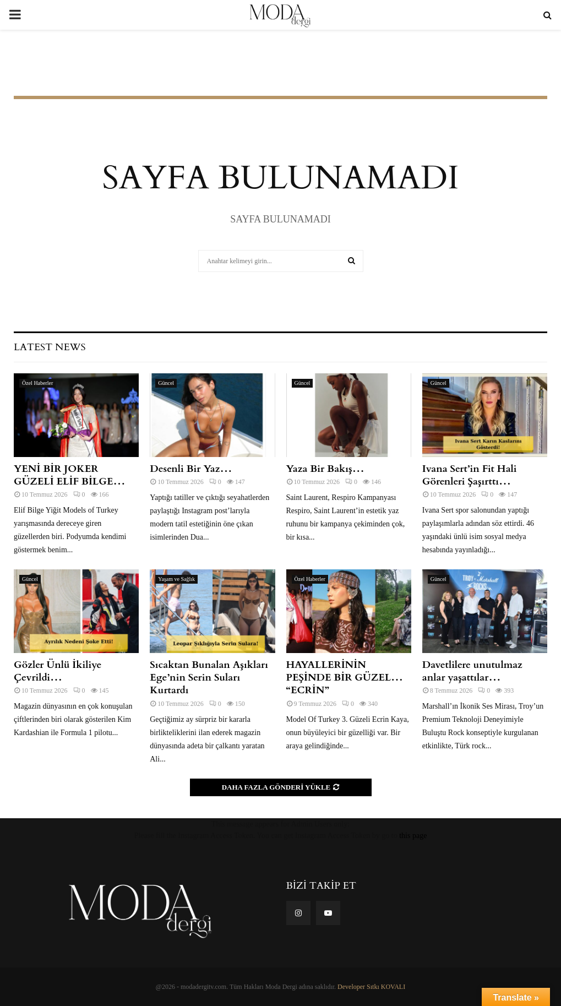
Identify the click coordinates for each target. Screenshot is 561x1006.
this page (413, 835)
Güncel (166, 383)
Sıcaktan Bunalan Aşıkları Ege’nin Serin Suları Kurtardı (209, 678)
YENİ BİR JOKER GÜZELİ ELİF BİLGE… (69, 475)
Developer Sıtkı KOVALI (371, 987)
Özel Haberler (37, 383)
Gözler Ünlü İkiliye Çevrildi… (57, 671)
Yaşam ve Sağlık (176, 579)
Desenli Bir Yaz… (191, 469)
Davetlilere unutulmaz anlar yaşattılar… (472, 671)
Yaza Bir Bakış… (325, 469)
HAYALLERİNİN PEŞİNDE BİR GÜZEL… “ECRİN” (345, 678)
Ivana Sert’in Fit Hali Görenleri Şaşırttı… (469, 475)
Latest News (49, 347)
